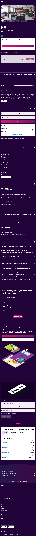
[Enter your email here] (19, 410)
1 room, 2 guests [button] (5, 42)
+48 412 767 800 (4, 34)
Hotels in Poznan (5, 449)
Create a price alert (17, 311)
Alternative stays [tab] (12, 432)
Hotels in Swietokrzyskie (27, 480)
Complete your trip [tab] (6, 435)
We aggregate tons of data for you (18, 473)
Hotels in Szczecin (5, 452)
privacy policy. (21, 418)
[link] (18, 316)
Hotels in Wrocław (5, 447)
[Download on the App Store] (11, 526)
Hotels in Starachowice (12, 481)
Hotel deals (6, 480)
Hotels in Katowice (5, 455)
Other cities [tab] (5, 432)
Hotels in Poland (18, 480)
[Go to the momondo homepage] (8, 1)
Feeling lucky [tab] (20, 432)
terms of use (16, 418)
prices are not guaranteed (26, 467)
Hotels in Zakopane (6, 445)
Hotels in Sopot (5, 457)
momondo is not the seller (18, 471)
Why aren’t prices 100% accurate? (18, 475)
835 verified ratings (13, 35)
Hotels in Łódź (5, 450)
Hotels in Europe (12, 480)
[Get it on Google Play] (4, 526)
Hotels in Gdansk (5, 444)
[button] (2, 2)
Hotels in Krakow (5, 442)
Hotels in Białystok (5, 454)
